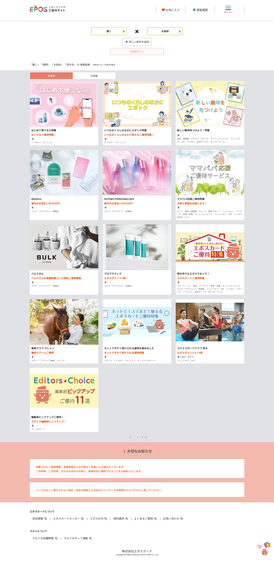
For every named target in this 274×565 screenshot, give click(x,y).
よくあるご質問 (145, 518)
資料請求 (120, 518)
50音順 (94, 75)
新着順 (51, 75)
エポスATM (99, 518)
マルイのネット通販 (78, 538)
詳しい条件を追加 (137, 41)
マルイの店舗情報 (45, 538)
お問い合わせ (173, 518)
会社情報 (39, 518)
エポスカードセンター (68, 518)
